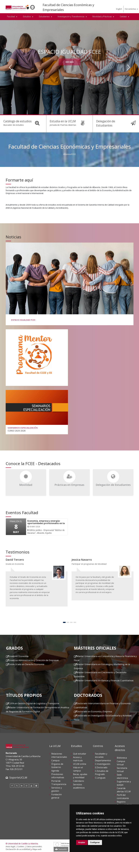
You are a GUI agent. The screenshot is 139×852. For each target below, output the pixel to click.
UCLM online (79, 762)
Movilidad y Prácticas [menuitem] (102, 16)
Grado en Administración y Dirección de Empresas (34, 658)
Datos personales (34, 845)
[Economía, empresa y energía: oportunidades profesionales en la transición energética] (46, 525)
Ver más (69, 62)
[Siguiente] (128, 67)
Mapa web (36, 848)
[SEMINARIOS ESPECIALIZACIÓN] (37, 410)
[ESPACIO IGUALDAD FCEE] (69, 282)
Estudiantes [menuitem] (44, 16)
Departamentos (103, 759)
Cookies (20, 845)
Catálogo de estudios (16, 121)
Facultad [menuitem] (11, 16)
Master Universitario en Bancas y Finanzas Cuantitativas (105, 679)
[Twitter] (17, 784)
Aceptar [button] (81, 842)
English (119, 9)
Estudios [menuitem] (27, 16)
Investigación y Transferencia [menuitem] (71, 16)
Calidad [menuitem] (123, 16)
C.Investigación (102, 762)
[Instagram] (27, 784)
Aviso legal (10, 845)
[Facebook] (12, 784)
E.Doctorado (101, 766)
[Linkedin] (22, 784)
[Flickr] (36, 784)
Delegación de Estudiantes (113, 121)
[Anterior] (10, 67)
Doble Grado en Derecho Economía (26, 662)
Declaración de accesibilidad (18, 848)
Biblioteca (122, 756)
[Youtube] (31, 784)
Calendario (78, 779)
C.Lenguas (100, 776)
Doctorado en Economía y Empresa (94, 710)
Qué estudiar (79, 752)
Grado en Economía (18, 654)
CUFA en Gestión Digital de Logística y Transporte (34, 702)
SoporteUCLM (18, 776)
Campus (55, 759)
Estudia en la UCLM (62, 121)
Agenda (55, 769)
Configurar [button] (95, 842)
